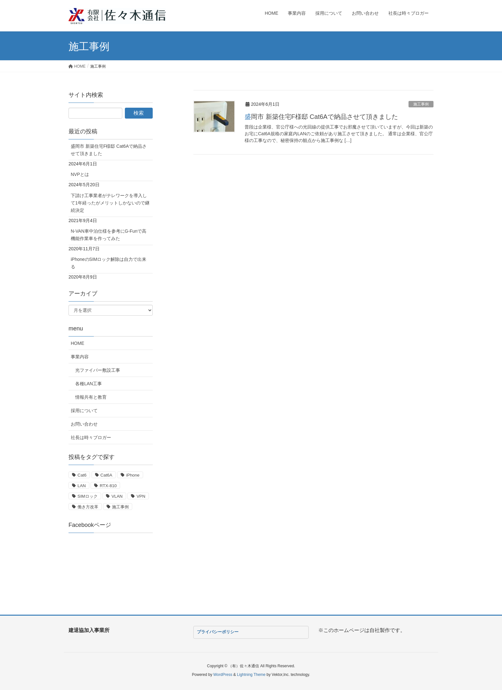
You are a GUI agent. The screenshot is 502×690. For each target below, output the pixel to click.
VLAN (117, 496)
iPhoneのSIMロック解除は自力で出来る (108, 263)
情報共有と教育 (91, 397)
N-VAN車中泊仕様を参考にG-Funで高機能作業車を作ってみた (108, 235)
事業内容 (80, 356)
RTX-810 (108, 485)
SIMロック (87, 496)
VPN (140, 496)
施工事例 (421, 104)
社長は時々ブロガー (91, 437)
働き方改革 (87, 506)
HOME (77, 343)
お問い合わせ (84, 424)
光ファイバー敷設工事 (97, 370)
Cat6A (106, 475)
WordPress (222, 674)
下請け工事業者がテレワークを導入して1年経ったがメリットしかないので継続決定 (110, 203)
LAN (81, 485)
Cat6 (81, 475)
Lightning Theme (251, 674)
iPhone (133, 475)
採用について (84, 410)
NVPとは (80, 174)
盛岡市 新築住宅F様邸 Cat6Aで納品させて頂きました (321, 116)
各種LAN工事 (88, 383)
